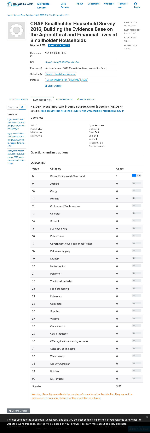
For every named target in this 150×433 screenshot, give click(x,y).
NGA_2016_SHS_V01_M (45, 15)
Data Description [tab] (42, 100)
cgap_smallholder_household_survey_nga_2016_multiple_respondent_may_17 (16, 139)
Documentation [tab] (64, 99)
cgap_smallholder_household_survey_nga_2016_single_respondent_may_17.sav (16, 157)
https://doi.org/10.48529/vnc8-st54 (62, 62)
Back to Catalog (18, 410)
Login (137, 5)
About (80, 4)
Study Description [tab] (18, 99)
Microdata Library (43, 5)
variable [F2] (62, 15)
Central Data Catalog (23, 15)
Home (9, 15)
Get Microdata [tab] (85, 99)
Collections (93, 4)
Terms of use (122, 5)
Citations (109, 4)
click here (121, 423)
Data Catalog (65, 5)
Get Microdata (59, 45)
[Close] (147, 417)
